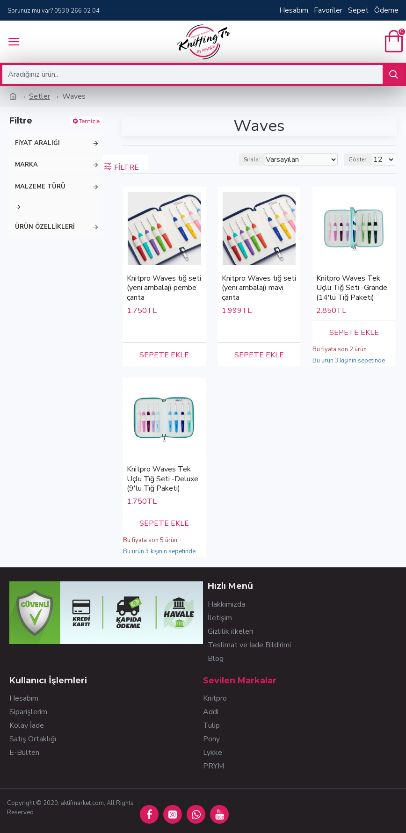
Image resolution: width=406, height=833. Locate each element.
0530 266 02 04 (77, 11)
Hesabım (293, 10)
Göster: (358, 159)
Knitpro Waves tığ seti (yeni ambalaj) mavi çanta (259, 288)
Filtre (126, 165)
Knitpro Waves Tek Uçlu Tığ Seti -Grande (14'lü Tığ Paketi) (351, 288)
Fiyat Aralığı (37, 143)
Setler (39, 96)
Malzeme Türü (40, 186)
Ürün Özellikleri (45, 227)
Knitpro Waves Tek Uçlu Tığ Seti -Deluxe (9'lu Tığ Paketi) (162, 478)
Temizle (89, 120)
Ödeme (386, 10)
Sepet (358, 10)
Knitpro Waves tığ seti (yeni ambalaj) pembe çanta (164, 288)
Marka (26, 164)
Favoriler (328, 10)
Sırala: (252, 159)
